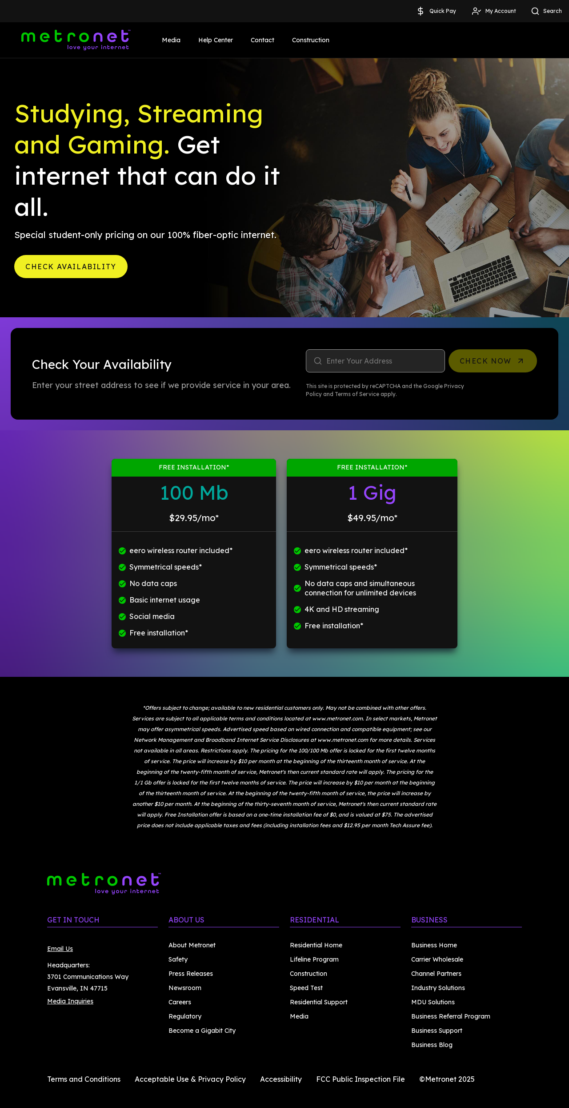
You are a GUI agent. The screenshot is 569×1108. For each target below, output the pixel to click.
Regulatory (184, 1016)
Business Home (434, 945)
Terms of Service (357, 394)
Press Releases (190, 974)
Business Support (436, 1031)
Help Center (215, 40)
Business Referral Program (450, 1016)
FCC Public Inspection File (360, 1079)
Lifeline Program (314, 959)
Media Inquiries (70, 1001)
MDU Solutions (433, 1002)
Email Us (60, 949)
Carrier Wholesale (437, 959)
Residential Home (316, 945)
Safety (178, 959)
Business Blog (432, 1045)
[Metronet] (76, 40)
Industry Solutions (438, 988)
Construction (310, 40)
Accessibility (281, 1079)
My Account (493, 11)
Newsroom (184, 988)
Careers (179, 1002)
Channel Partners (436, 974)
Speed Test (306, 988)
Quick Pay (435, 11)
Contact (262, 40)
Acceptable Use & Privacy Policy (190, 1079)
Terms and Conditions (83, 1079)
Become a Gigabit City (202, 1031)
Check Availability (70, 266)
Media (171, 40)
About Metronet (192, 945)
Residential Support (319, 1002)
